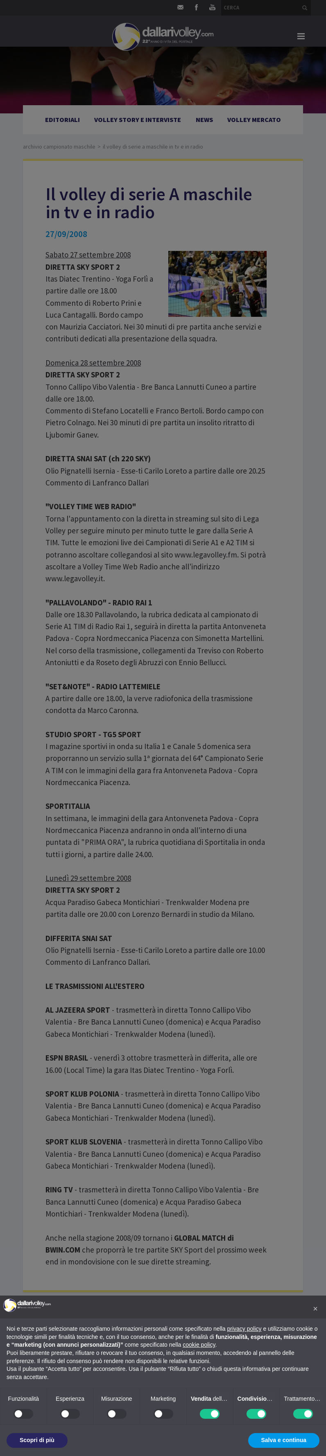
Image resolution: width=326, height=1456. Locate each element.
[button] (315, 1308)
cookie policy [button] (199, 1344)
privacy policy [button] (244, 1328)
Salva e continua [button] (283, 1440)
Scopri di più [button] (37, 1440)
